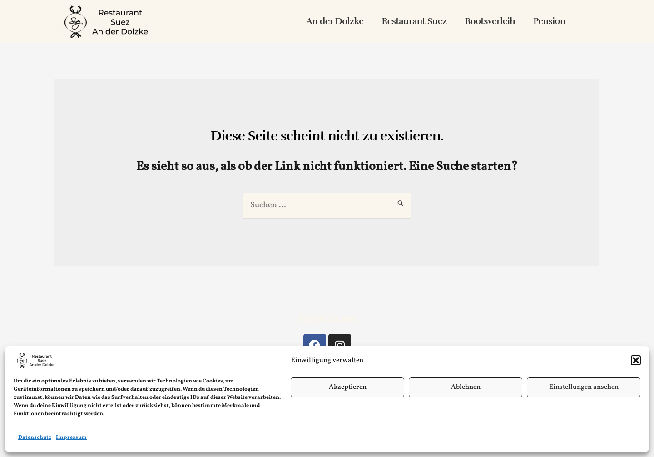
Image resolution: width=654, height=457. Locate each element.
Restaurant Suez (414, 21)
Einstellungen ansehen (584, 387)
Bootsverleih (490, 21)
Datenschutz (34, 437)
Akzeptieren (348, 387)
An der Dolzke (334, 21)
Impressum (71, 437)
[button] (635, 360)
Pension (549, 21)
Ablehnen (466, 387)
